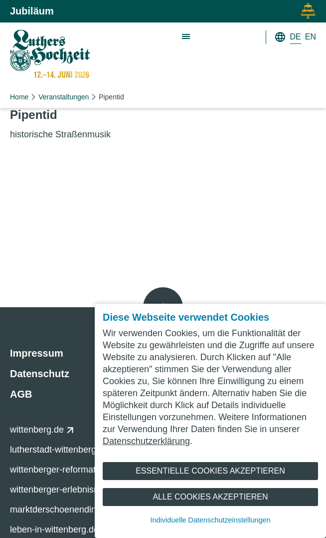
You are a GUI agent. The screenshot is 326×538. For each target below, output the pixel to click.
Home (19, 97)
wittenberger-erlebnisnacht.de (74, 490)
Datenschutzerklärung (146, 441)
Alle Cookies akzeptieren (210, 497)
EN (310, 36)
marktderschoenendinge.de (69, 510)
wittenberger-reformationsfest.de (80, 470)
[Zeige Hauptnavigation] (186, 36)
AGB (21, 394)
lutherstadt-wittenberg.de (64, 450)
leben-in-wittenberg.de (59, 530)
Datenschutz (39, 373)
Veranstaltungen (63, 97)
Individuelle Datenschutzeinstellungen (211, 520)
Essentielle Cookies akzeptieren (210, 471)
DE (295, 36)
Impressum (36, 353)
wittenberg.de (42, 430)
